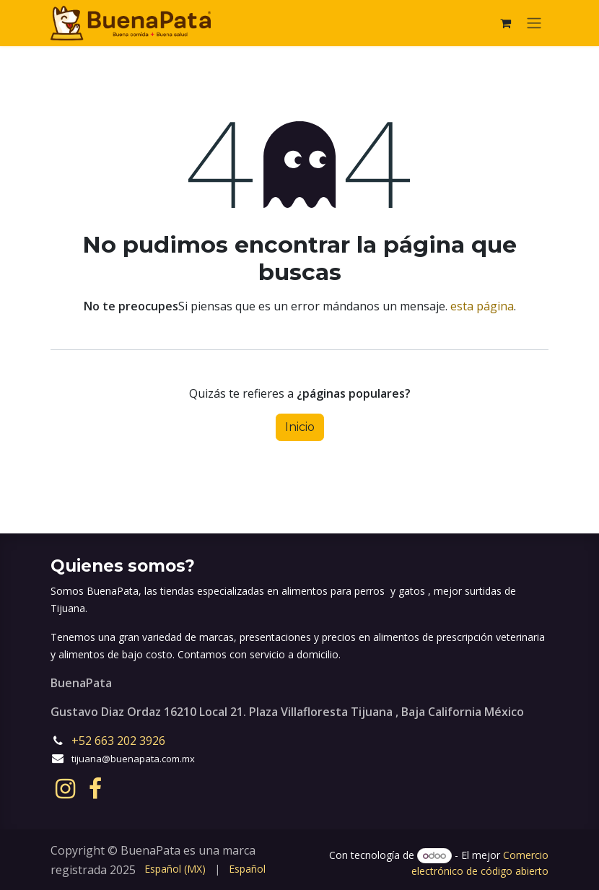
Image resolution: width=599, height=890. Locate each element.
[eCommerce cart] (505, 23)
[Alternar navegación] (534, 23)
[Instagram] (65, 789)
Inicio (300, 427)
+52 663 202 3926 (119, 741)
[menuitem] (175, 868)
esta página (482, 306)
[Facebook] (95, 789)
